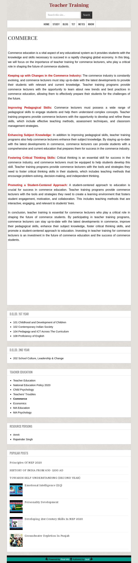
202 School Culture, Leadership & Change (38, 358)
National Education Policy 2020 (31, 385)
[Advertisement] (69, 277)
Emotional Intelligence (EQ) (43, 485)
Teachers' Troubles (24, 394)
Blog (65, 24)
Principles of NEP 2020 (26, 462)
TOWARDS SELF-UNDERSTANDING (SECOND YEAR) (45, 477)
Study (56, 24)
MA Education (21, 407)
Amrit (16, 434)
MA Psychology (22, 412)
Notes (81, 24)
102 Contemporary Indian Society (33, 326)
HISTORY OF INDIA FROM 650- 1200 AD (36, 470)
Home (46, 24)
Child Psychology (23, 389)
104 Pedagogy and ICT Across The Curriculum (41, 331)
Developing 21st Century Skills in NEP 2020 (54, 519)
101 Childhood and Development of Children (39, 322)
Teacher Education (24, 380)
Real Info (65, 559)
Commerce (20, 398)
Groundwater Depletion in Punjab (47, 535)
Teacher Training (69, 5)
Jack (87, 559)
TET (73, 24)
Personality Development (41, 502)
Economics (19, 403)
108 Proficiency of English (28, 335)
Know (91, 24)
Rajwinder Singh (23, 439)
